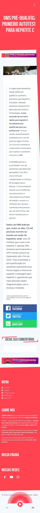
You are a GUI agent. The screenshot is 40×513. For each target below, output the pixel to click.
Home (6, 388)
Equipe (6, 390)
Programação (9, 393)
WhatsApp (8, 395)
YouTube (7, 398)
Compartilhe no (20, 308)
